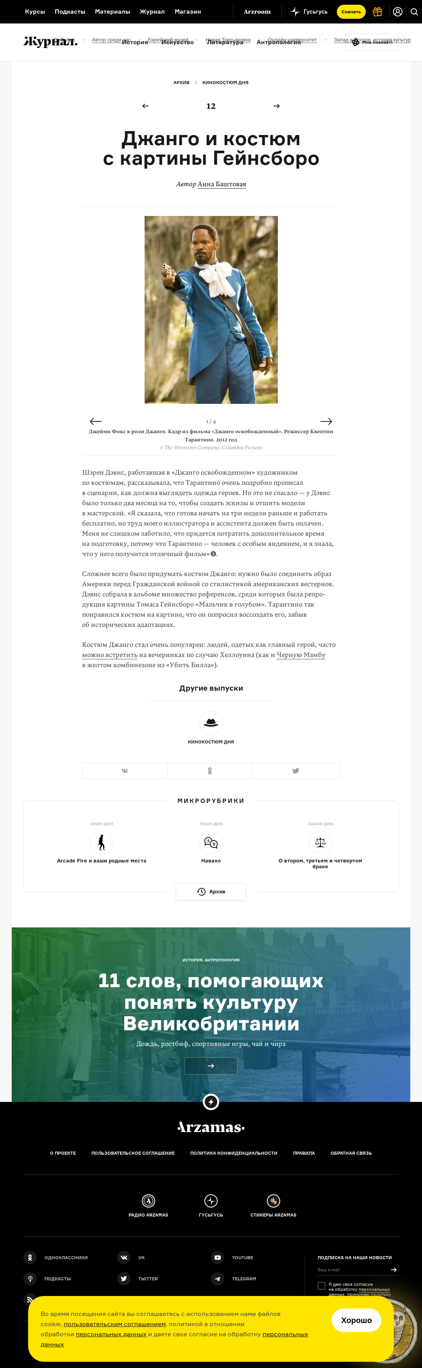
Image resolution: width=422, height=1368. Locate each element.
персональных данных (111, 1334)
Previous (96, 421)
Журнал (152, 11)
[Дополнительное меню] (219, 12)
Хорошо (356, 1320)
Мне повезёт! (377, 42)
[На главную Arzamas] (7, 11)
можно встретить (110, 655)
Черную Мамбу (301, 655)
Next (326, 421)
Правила (304, 1153)
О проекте (63, 1153)
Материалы (112, 11)
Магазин (188, 11)
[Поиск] (414, 12)
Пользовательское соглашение (133, 1153)
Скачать (351, 11)
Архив (181, 82)
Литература (225, 42)
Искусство (177, 42)
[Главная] (211, 1126)
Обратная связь (351, 1153)
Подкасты (70, 11)
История (135, 42)
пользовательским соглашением (115, 1324)
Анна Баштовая (222, 184)
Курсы (35, 11)
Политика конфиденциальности (233, 1153)
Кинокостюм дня (225, 82)
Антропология (279, 42)
